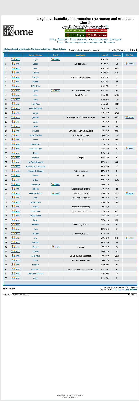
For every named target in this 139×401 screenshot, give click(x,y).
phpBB (66, 395)
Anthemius (35, 269)
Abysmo (35, 77)
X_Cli (35, 59)
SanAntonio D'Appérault (35, 167)
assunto (35, 251)
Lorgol (35, 113)
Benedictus (35, 144)
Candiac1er (35, 184)
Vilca (36, 100)
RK (97, 28)
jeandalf (35, 117)
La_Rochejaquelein (36, 162)
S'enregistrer (115, 40)
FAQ (53, 40)
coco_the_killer (35, 149)
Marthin (36, 234)
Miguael (35, 247)
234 (123, 289)
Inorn (36, 260)
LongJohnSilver (35, 108)
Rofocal (36, 189)
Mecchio (35, 225)
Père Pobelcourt (35, 193)
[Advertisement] (69, 8)
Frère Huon (35, 211)
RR (107, 26)
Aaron (35, 95)
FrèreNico (36, 104)
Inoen (35, 140)
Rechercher (63, 40)
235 (127, 289)
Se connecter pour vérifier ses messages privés (84, 42)
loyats (35, 220)
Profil (60, 42)
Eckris (35, 180)
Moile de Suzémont (36, 274)
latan (36, 126)
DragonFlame (35, 216)
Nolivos (36, 73)
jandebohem (36, 202)
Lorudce (35, 131)
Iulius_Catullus (36, 135)
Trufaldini (35, 265)
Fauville (36, 175)
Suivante (133, 289)
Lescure (35, 82)
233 (119, 289)
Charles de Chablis (35, 171)
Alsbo (35, 278)
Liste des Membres (78, 40)
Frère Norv (35, 86)
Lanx (36, 229)
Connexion (109, 42)
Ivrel (35, 198)
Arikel (35, 122)
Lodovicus (35, 256)
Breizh (35, 64)
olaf (35, 238)
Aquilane (35, 158)
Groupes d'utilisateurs (98, 40)
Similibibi (35, 242)
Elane (35, 153)
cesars (35, 68)
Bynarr (35, 91)
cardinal (35, 207)
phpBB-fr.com (74, 397)
